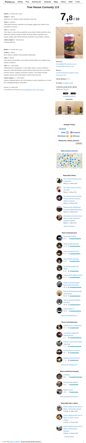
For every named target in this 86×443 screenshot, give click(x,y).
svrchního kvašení (68, 83)
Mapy (56, 2)
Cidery (63, 2)
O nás (77, 2)
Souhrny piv (36, 2)
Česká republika (40, 89)
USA (64, 75)
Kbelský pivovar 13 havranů (71, 350)
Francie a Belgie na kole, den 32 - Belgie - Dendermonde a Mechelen (73, 428)
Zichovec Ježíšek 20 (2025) (71, 251)
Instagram (76, 132)
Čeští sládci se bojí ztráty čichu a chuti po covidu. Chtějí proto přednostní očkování (72, 218)
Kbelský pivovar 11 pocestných (72, 325)
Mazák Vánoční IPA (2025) (71, 244)
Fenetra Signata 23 (68, 308)
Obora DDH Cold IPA (69, 236)
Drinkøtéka (66, 374)
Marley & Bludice (15, 441)
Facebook (62, 129)
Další (70, 2)
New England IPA (61, 64)
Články (20, 2)
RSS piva (76, 136)
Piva (27, 2)
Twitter (63, 132)
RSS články (62, 136)
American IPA (60, 66)
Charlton (77, 72)
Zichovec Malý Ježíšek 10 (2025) (73, 275)
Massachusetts (59, 75)
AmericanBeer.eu (27, 89)
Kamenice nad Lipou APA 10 (71, 358)
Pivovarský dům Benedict (70, 382)
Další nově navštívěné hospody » (69, 396)
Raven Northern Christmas (71, 259)
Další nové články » (69, 226)
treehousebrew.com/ (68, 96)
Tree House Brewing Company (65, 72)
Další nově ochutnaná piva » (69, 315)
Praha (34, 89)
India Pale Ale (70, 64)
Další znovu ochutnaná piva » (69, 364)
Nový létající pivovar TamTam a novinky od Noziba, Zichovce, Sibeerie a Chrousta (72, 198)
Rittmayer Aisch (68, 390)
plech (20, 14)
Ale (75, 64)
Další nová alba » (69, 436)
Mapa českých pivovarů (69, 151)
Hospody (47, 2)
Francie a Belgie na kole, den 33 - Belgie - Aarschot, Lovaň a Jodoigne (73, 417)
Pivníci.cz (10, 2)
